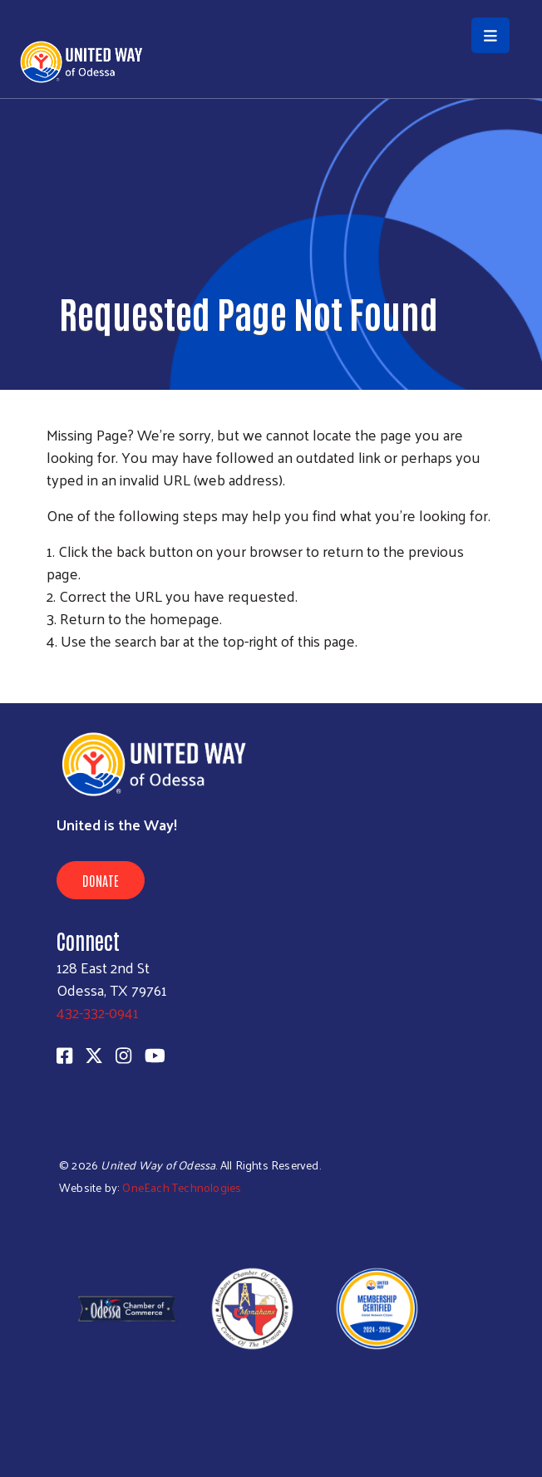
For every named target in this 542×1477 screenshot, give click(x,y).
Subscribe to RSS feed (53, 671)
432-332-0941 (98, 1012)
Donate (100, 880)
